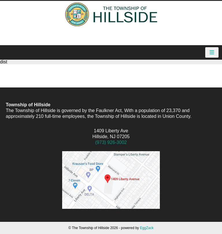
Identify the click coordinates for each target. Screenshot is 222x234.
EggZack (146, 228)
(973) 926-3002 (111, 142)
